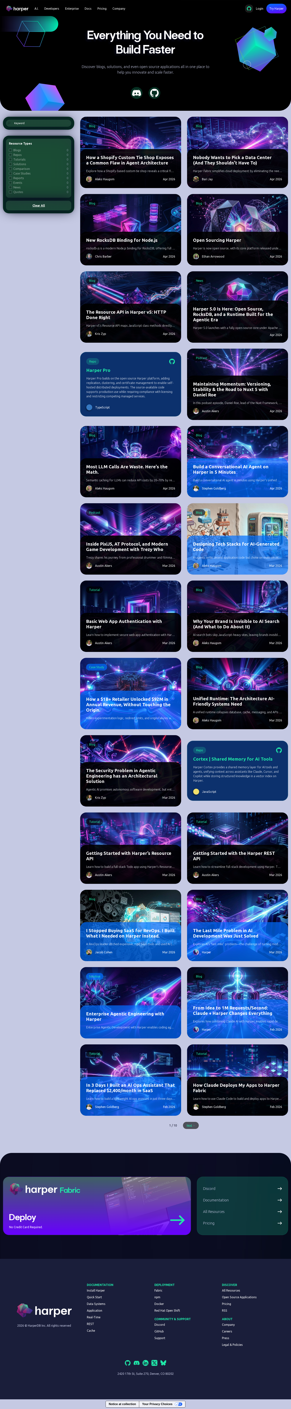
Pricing (102, 8)
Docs (88, 8)
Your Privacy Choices (157, 1404)
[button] (36, 8)
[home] (19, 9)
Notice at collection (122, 1404)
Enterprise (72, 8)
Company (118, 8)
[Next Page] (191, 1125)
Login (259, 8)
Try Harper (276, 8)
